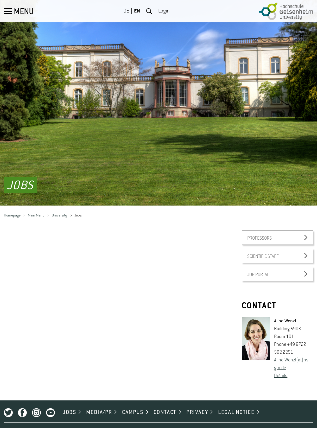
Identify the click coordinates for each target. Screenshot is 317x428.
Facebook (22, 406)
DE (126, 11)
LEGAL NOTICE (236, 406)
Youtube (50, 406)
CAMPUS (132, 406)
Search (149, 11)
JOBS (69, 406)
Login (164, 11)
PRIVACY (197, 406)
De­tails (280, 369)
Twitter (8, 406)
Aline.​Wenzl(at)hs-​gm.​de (292, 357)
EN (137, 11)
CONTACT (165, 406)
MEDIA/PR (99, 406)
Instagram (36, 406)
